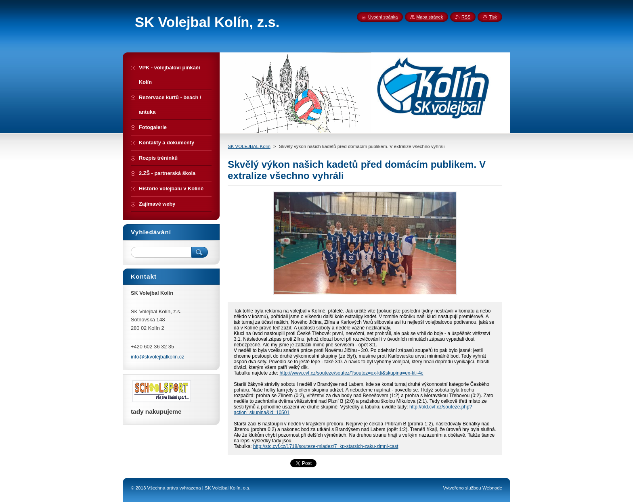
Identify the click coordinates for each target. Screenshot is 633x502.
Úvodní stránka (383, 17)
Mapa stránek (429, 17)
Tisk (493, 17)
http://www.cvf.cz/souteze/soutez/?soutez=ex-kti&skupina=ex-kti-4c (351, 373)
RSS (465, 17)
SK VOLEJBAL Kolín (249, 146)
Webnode (492, 487)
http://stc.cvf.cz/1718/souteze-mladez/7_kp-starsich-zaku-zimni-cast (325, 446)
